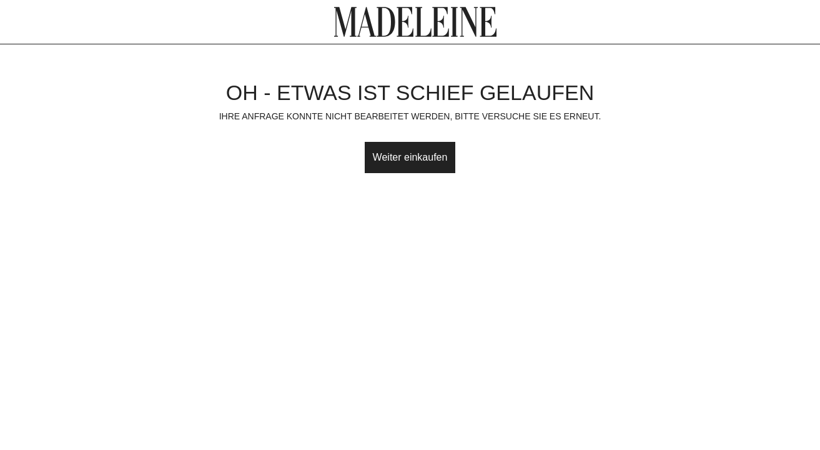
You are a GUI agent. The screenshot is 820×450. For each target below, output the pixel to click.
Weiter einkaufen (410, 157)
